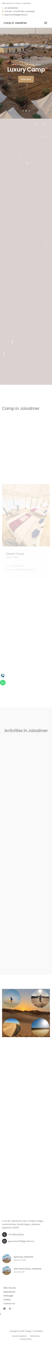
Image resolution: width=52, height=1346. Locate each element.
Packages (8, 1295)
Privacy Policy (26, 1339)
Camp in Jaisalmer (15, 23)
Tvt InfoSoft (37, 1331)
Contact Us (9, 1303)
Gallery (7, 1299)
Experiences (9, 1291)
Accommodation (19, 1336)
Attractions (35, 1336)
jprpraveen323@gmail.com (16, 15)
